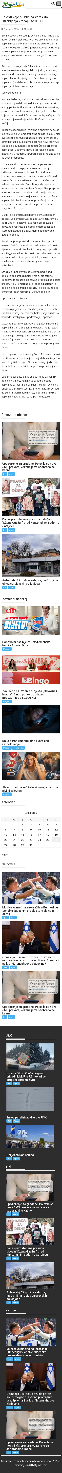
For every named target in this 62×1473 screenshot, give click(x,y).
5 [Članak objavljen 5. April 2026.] (56, 824)
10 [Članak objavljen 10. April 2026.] (39, 829)
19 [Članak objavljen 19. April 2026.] (56, 834)
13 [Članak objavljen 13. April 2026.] (5, 834)
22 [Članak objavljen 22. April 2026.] (22, 839)
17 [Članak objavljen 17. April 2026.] (39, 834)
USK (9, 1083)
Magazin (7, 649)
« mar (4, 854)
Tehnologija (18, 748)
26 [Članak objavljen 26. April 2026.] (56, 839)
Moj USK (26, 29)
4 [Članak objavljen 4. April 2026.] (48, 824)
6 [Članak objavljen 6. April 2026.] (5, 829)
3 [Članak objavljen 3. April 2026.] (39, 824)
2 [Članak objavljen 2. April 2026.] (31, 824)
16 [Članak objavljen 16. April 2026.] (30, 834)
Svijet (5, 967)
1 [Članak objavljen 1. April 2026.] (22, 824)
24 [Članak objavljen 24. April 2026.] (39, 839)
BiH (7, 403)
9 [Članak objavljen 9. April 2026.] (31, 829)
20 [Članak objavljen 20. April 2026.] (5, 839)
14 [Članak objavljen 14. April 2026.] (14, 834)
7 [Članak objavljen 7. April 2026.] (14, 829)
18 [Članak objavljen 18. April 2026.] (47, 834)
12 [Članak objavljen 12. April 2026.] (56, 829)
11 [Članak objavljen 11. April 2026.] (47, 829)
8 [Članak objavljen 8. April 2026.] (22, 829)
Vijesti (11, 474)
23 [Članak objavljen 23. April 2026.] (30, 839)
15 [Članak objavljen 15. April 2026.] (22, 834)
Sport (5, 917)
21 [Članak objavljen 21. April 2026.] (14, 839)
